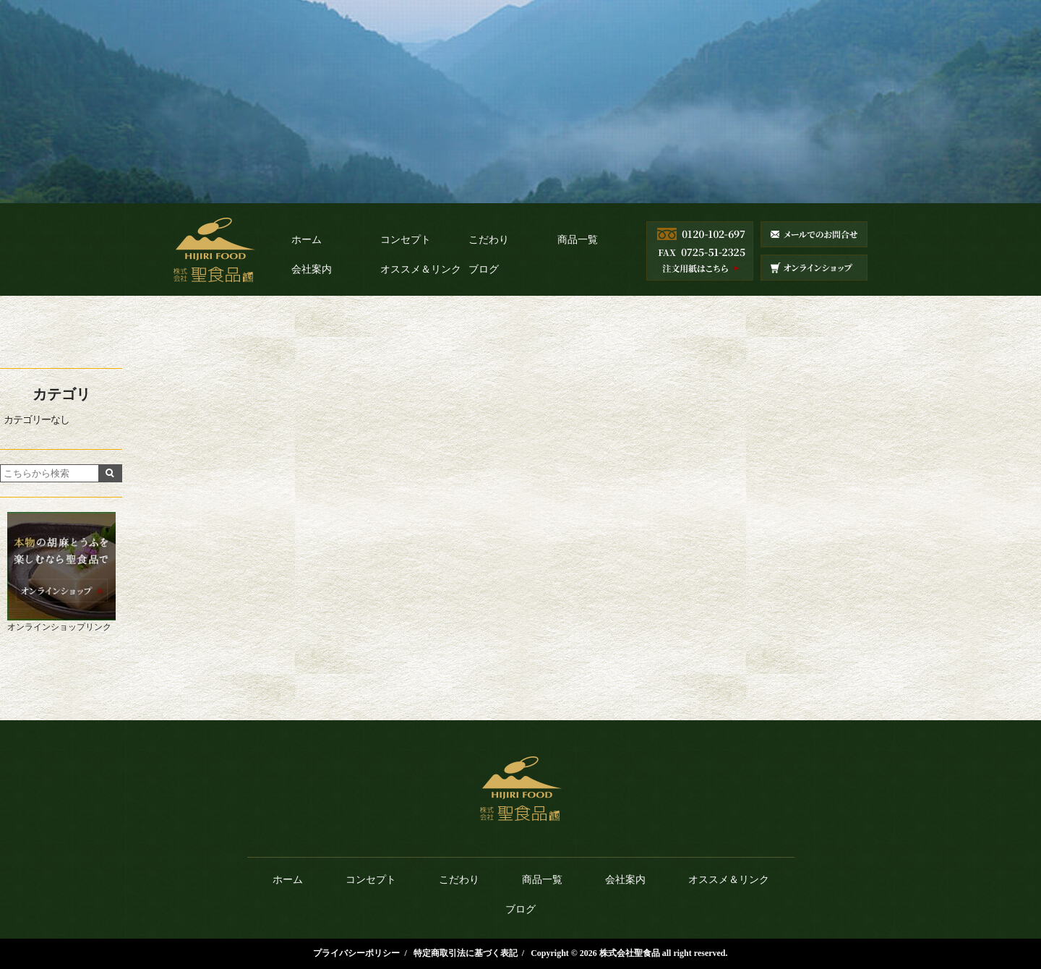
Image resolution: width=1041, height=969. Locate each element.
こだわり (488, 239)
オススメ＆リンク (420, 269)
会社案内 (311, 269)
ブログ (483, 269)
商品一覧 (577, 239)
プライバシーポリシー (356, 953)
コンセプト (405, 239)
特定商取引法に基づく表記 (466, 953)
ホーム (306, 239)
